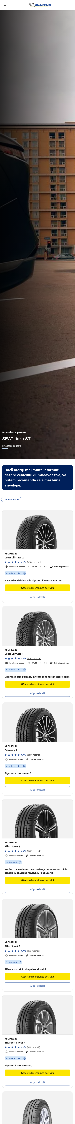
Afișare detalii (37, 597)
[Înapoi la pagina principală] (40, 4)
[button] (23, 562)
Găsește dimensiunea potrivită (37, 587)
